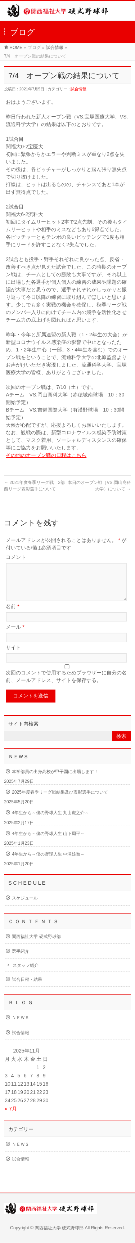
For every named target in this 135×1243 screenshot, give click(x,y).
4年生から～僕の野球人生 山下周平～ (48, 842)
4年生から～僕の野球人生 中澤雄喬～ (48, 862)
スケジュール (25, 906)
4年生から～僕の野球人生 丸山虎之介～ (50, 821)
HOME (15, 47)
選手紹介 (20, 959)
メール (15, 635)
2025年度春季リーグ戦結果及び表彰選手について (60, 800)
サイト (13, 656)
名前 (12, 615)
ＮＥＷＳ (20, 1026)
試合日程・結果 (27, 988)
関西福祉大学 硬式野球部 (36, 945)
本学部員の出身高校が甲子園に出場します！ (55, 780)
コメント (16, 557)
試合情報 (54, 47)
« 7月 (11, 1117)
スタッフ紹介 (26, 974)
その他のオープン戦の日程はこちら (46, 455)
